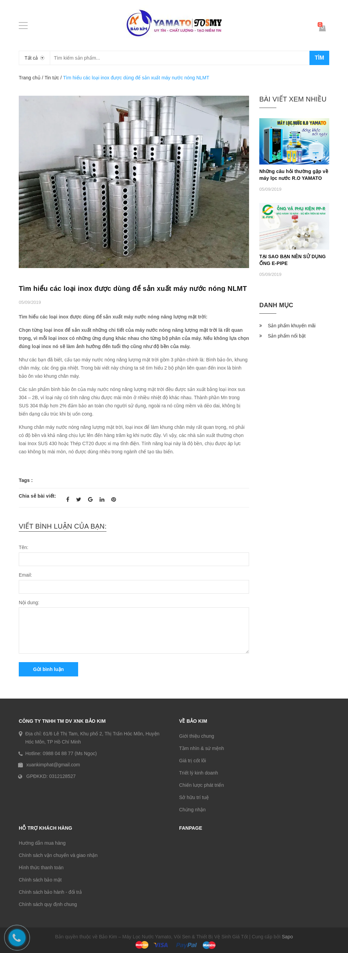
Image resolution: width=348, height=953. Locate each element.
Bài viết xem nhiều (293, 99)
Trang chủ (30, 77)
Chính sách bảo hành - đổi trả (50, 892)
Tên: (23, 547)
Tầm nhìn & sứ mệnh (201, 748)
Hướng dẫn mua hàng (42, 843)
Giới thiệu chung (196, 736)
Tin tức (51, 77)
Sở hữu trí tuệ (194, 797)
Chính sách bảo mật (40, 879)
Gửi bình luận (48, 669)
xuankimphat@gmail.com (53, 764)
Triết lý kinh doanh (198, 773)
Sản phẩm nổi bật (287, 336)
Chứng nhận (192, 809)
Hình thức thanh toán (41, 867)
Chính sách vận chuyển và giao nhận (58, 855)
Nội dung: (29, 602)
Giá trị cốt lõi (192, 760)
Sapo (287, 936)
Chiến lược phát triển (201, 785)
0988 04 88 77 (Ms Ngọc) (70, 753)
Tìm (319, 58)
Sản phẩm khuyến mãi (292, 325)
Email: (25, 575)
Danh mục (276, 305)
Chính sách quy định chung (48, 904)
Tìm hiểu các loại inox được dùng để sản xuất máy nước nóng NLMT (133, 288)
